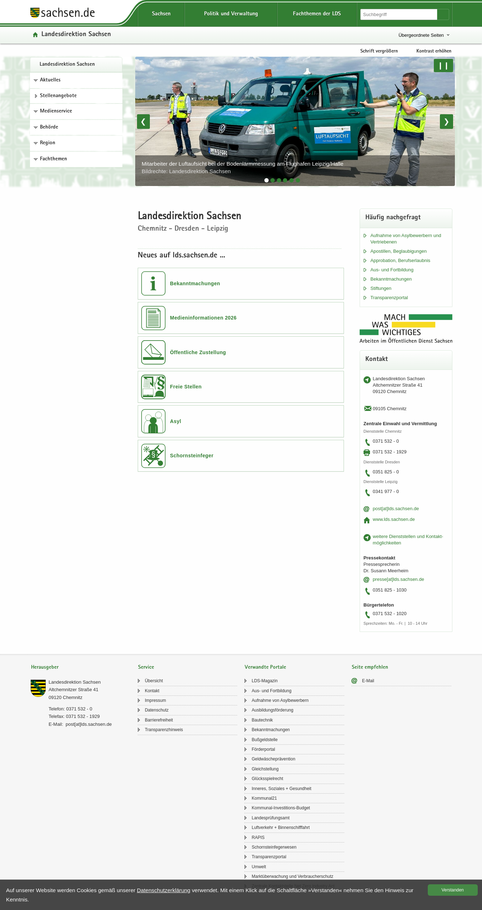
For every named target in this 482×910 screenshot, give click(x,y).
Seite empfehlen (370, 667)
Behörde (49, 127)
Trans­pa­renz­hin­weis (164, 729)
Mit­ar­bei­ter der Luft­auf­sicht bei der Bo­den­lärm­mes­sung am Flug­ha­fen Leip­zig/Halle (242, 168)
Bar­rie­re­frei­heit (159, 720)
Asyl (175, 421)
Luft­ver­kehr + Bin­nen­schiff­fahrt (281, 827)
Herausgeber (45, 667)
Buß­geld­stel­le (265, 739)
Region (47, 143)
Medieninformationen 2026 (203, 318)
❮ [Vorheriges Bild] (143, 121)
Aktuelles (50, 80)
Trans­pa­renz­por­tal (389, 297)
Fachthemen (53, 159)
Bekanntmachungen (195, 283)
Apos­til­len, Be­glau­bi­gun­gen (398, 251)
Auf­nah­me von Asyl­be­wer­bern (280, 700)
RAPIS (258, 837)
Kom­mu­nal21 (264, 798)
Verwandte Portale (265, 667)
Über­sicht (154, 680)
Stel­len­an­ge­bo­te (58, 96)
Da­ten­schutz (157, 710)
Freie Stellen (186, 386)
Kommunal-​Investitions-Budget (281, 807)
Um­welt (259, 866)
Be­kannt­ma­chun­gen (391, 279)
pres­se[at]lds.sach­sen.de (398, 579)
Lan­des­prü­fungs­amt (270, 817)
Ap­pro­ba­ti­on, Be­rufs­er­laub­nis (400, 260)
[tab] (266, 180)
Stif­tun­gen (380, 288)
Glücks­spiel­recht (267, 778)
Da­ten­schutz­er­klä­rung (164, 890)
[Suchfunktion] (399, 14)
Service (146, 667)
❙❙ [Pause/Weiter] (443, 65)
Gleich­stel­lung (265, 768)
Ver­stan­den (453, 890)
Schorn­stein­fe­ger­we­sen (274, 847)
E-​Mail (368, 680)
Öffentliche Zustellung (198, 352)
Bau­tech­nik (262, 720)
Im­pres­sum (155, 700)
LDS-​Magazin (265, 680)
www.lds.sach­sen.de (394, 519)
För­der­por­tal (263, 749)
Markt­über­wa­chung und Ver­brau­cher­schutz (292, 876)
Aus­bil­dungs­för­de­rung (272, 710)
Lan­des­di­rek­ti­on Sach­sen (67, 64)
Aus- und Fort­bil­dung (391, 269)
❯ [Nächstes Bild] (446, 121)
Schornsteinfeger (192, 455)
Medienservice (56, 111)
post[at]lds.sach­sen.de (396, 508)
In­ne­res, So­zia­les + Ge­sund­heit (281, 788)
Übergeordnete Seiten (421, 35)
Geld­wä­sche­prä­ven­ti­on (273, 758)
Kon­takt (152, 690)
